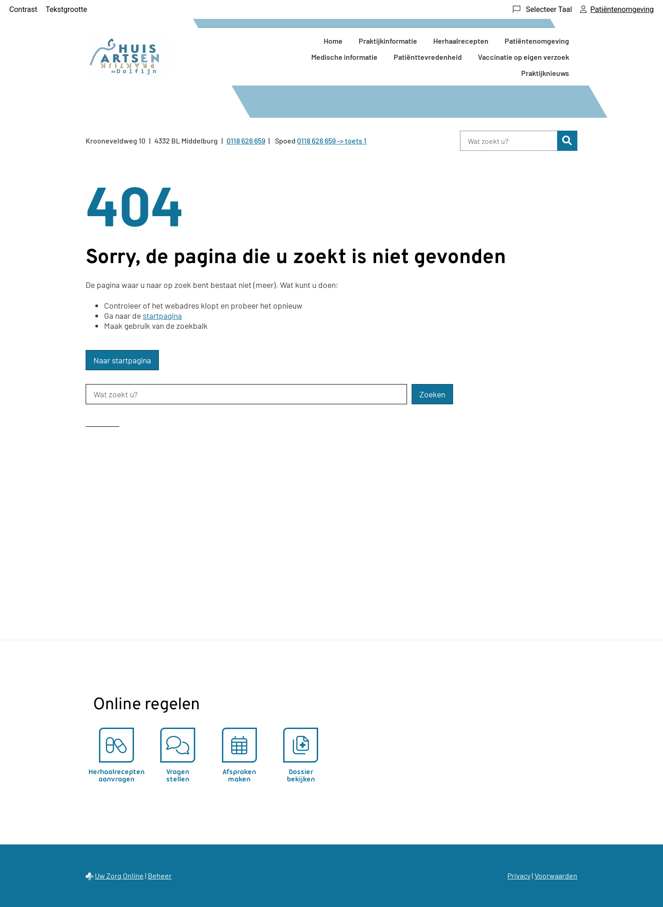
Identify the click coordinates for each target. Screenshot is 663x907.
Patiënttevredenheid (428, 56)
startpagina (162, 315)
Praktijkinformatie (388, 40)
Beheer (160, 875)
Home (333, 40)
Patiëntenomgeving (537, 40)
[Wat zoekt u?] (508, 141)
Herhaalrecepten (461, 40)
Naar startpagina (122, 360)
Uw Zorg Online (119, 875)
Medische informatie (344, 56)
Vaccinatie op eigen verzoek (523, 56)
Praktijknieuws (545, 73)
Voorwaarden (556, 875)
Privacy (518, 875)
